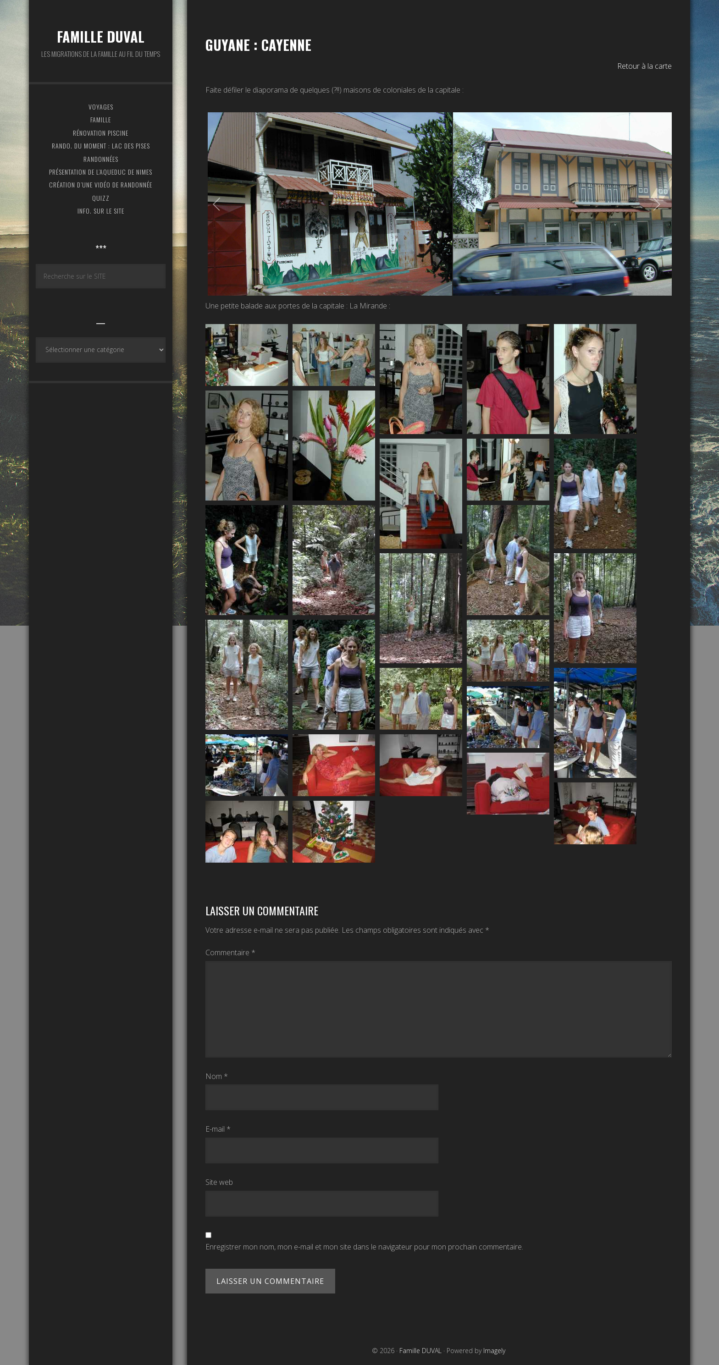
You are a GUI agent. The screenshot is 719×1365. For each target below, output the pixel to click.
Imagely (494, 1350)
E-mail (218, 1129)
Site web (219, 1182)
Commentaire (230, 952)
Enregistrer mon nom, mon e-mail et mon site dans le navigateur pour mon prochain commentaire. (364, 1247)
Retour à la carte (644, 66)
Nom (216, 1076)
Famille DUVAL (100, 36)
